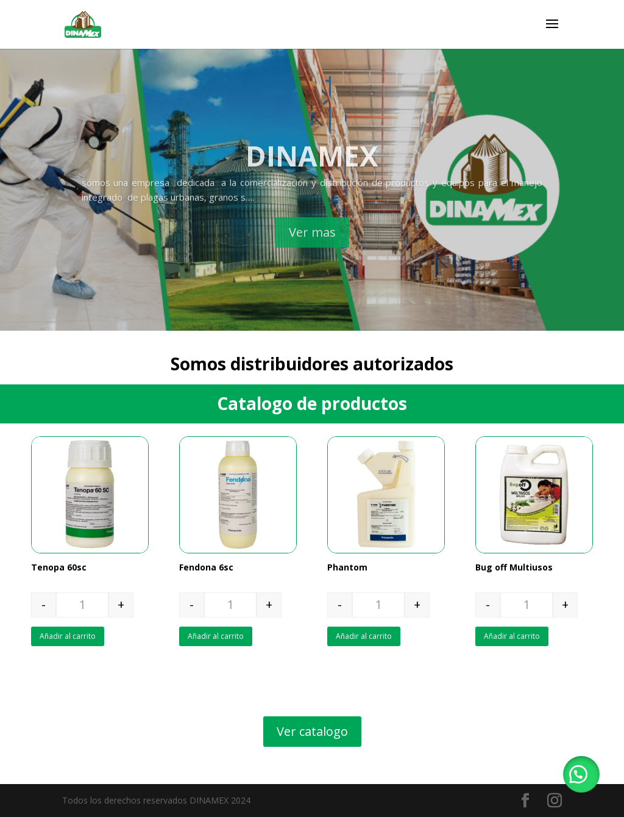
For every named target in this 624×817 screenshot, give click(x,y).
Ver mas (312, 250)
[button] (581, 774)
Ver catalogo (312, 731)
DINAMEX (312, 173)
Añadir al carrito (68, 636)
